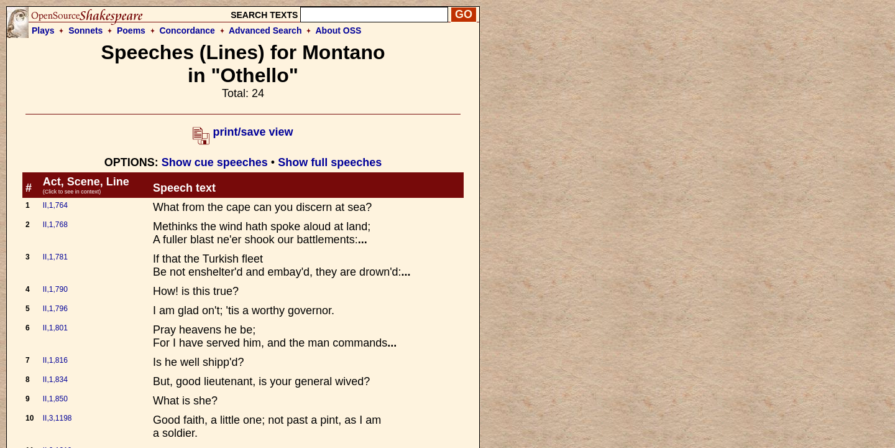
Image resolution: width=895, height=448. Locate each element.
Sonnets (85, 30)
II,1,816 (55, 360)
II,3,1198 (57, 418)
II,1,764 (55, 205)
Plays (43, 30)
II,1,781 (55, 257)
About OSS (339, 30)
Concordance (186, 30)
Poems (131, 30)
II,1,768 (55, 224)
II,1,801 (55, 328)
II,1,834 (55, 379)
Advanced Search (265, 30)
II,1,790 (55, 289)
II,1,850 (55, 398)
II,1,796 (55, 308)
